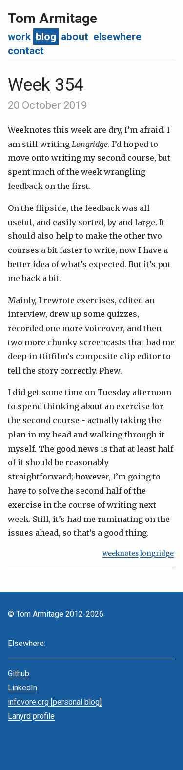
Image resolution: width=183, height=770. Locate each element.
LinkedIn (22, 687)
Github (18, 673)
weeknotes (120, 553)
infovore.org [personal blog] (55, 702)
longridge (157, 553)
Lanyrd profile (31, 716)
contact (26, 51)
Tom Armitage (52, 18)
